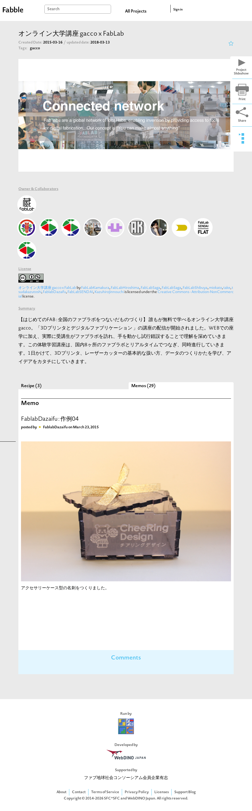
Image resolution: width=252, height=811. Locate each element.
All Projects (135, 11)
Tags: (22, 48)
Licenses (161, 792)
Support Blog (185, 792)
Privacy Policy (137, 792)
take (226, 288)
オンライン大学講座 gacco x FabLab (47, 288)
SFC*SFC (112, 799)
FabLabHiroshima (125, 288)
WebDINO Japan (141, 799)
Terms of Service (105, 792)
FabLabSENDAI (80, 292)
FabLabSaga (150, 288)
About (61, 792)
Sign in (178, 9)
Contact (79, 792)
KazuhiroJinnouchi (109, 292)
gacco (35, 48)
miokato (215, 288)
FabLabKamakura (95, 288)
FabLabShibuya (195, 288)
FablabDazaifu (54, 292)
